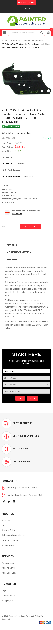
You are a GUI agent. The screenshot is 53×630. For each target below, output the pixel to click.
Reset (32, 398)
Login (27, 9)
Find (20, 398)
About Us (6, 520)
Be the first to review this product (16, 133)
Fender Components (33, 40)
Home (4, 40)
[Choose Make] (26, 378)
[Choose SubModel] (26, 391)
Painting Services (10, 568)
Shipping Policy (8, 530)
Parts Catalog (8, 563)
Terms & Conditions (10, 540)
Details (12, 245)
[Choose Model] (26, 384)
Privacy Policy (8, 545)
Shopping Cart (8, 600)
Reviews (12, 259)
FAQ (3, 525)
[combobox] (24, 33)
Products (15, 40)
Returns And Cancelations (13, 535)
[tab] (26, 245)
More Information (19, 252)
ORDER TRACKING (26, 2)
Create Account (9, 595)
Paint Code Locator (10, 573)
